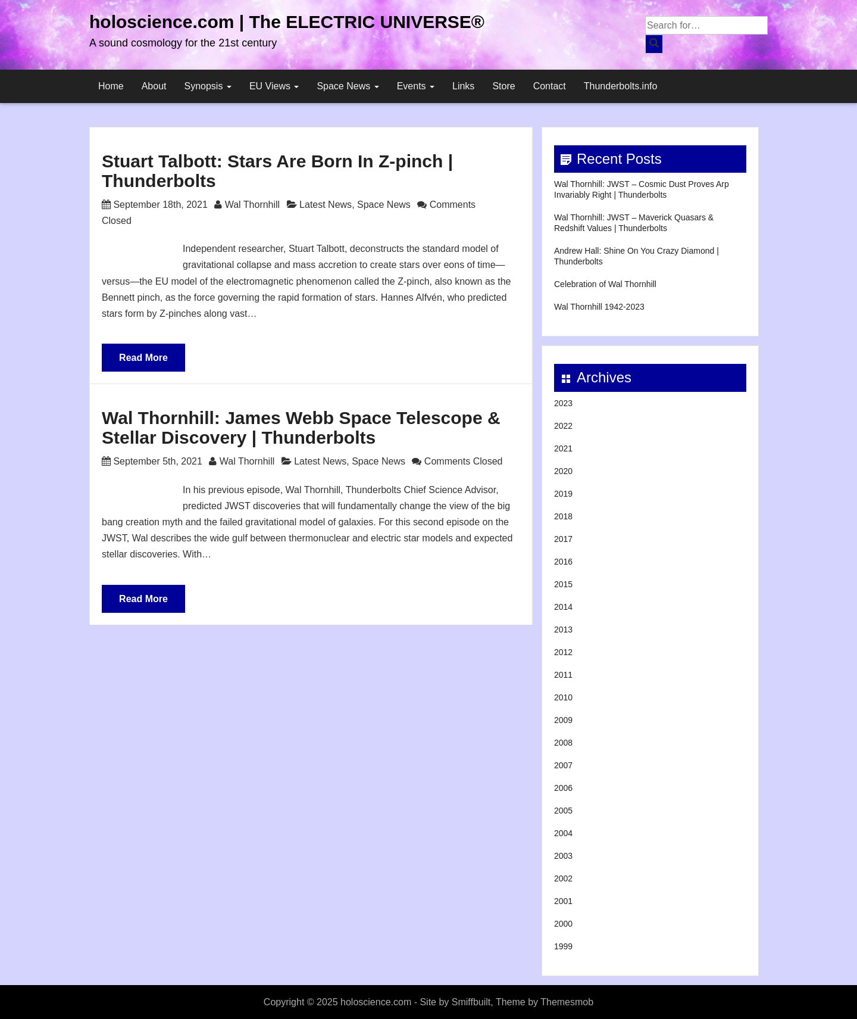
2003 (563, 856)
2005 (563, 810)
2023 (563, 403)
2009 (563, 720)
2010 (563, 697)
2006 (563, 788)
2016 (563, 561)
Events (415, 86)
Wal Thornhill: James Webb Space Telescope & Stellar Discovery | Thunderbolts (301, 427)
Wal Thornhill (252, 205)
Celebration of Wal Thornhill (605, 284)
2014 (563, 607)
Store (503, 86)
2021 (563, 448)
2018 (563, 516)
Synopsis (208, 86)
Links (463, 86)
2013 (563, 629)
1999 (563, 946)
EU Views (274, 86)
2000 (563, 923)
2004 (563, 833)
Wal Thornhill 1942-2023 (599, 306)
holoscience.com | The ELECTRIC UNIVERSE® (286, 22)
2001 (563, 901)
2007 (563, 765)
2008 (563, 742)
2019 (563, 493)
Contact (549, 86)
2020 (563, 471)
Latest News (325, 205)
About (154, 86)
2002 (563, 878)
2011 (563, 675)
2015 (563, 584)
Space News (348, 86)
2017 (563, 539)
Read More (143, 358)
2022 (563, 426)
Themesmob (566, 1002)
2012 (563, 652)
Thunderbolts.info (621, 86)
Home (111, 86)
